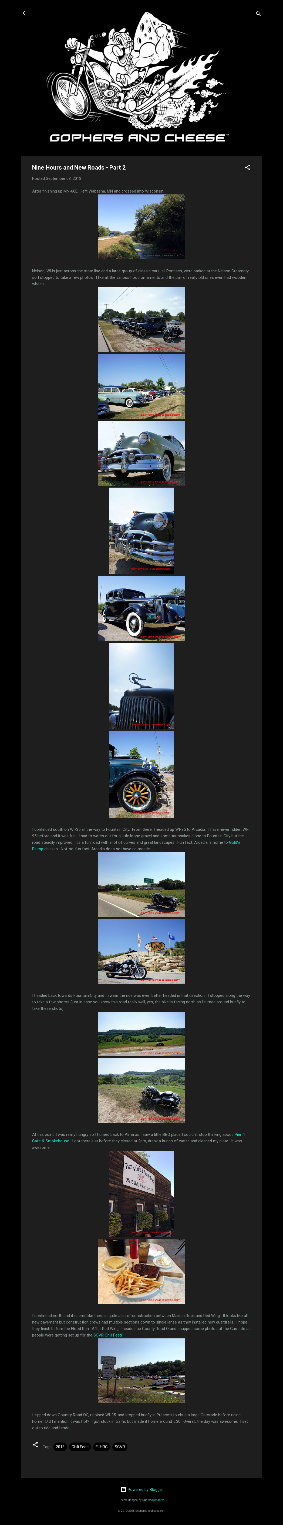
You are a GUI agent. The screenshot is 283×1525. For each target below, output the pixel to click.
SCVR (120, 1446)
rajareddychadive (153, 1500)
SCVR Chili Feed (107, 1335)
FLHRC (102, 1446)
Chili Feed (80, 1446)
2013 (60, 1446)
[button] (247, 168)
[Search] (258, 14)
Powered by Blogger (141, 1489)
